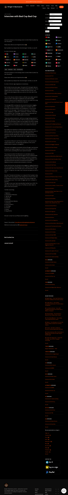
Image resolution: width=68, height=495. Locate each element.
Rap (46, 396)
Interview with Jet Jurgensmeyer (52, 354)
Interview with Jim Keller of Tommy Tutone (54, 185)
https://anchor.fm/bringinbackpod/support (25, 222)
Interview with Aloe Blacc (50, 198)
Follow (61, 7)
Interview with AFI (48, 173)
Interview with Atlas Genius (50, 262)
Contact (48, 5)
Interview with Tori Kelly (50, 121)
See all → (47, 268)
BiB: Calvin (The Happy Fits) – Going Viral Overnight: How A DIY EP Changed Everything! (53, 339)
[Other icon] (58, 493)
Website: (47, 21)
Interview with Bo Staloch (50, 365)
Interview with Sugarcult (50, 211)
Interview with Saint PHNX (50, 235)
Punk (46, 282)
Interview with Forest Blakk (50, 253)
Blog (56, 5)
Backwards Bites (48, 489)
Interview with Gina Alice (50, 424)
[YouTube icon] (56, 489)
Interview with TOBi (49, 412)
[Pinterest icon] (56, 493)
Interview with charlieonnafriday (52, 256)
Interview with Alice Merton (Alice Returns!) (54, 223)
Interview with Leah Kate (50, 240)
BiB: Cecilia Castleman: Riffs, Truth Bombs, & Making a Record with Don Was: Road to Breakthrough (54, 333)
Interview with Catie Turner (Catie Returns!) (54, 167)
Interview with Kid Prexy (50, 401)
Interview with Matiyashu (50, 248)
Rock (46, 259)
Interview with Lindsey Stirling (51, 179)
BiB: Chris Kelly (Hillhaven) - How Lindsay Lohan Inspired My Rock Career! (53, 318)
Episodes (32, 5)
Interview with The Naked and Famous (53, 124)
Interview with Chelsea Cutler (51, 170)
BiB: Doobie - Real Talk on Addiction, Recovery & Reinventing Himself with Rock (54, 328)
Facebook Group (23, 225)
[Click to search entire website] (57, 8)
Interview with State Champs (51, 147)
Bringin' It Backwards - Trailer (51, 348)
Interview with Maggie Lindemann (52, 144)
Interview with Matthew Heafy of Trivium (53, 176)
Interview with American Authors (52, 81)
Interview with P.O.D (49, 75)
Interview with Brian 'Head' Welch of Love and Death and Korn (53, 192)
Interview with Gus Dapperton (51, 220)
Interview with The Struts (50, 132)
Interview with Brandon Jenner (51, 78)
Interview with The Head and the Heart (53, 226)
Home (27, 5)
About (42, 5)
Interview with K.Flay (49, 90)
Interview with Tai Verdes (50, 232)
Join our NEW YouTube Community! (34, 1)
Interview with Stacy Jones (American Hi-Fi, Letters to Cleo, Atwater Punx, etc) (54, 202)
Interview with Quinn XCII (50, 182)
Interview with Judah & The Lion (52, 250)
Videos (38, 5)
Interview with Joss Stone (50, 141)
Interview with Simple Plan (50, 208)
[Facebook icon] (60, 489)
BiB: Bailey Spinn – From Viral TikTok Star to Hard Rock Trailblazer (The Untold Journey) (54, 299)
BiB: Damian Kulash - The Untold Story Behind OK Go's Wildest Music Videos (53, 314)
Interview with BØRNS (49, 273)
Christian (47, 351)
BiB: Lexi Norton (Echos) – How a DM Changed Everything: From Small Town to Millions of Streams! (53, 309)
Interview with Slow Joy (50, 276)
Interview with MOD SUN (50, 84)
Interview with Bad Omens (50, 73)
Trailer (47, 346)
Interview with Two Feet (50, 118)
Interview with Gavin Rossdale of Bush (53, 159)
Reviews (52, 8)
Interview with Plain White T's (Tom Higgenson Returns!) (52, 244)
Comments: (47, 24)
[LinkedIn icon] (58, 491)
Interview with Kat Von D (50, 109)
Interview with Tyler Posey (50, 165)
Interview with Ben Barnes (50, 229)
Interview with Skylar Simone (51, 421)
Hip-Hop (47, 407)
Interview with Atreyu (49, 217)
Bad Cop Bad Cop (9, 237)
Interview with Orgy (49, 112)
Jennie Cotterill (8, 243)
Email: (46, 28)
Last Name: (47, 17)
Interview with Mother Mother (51, 87)
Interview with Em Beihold (50, 162)
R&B (46, 418)
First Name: (47, 14)
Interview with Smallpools (50, 99)
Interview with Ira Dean (50, 265)
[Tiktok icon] (60, 491)
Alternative (48, 271)
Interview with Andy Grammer (51, 214)
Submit (47, 31)
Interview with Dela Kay (50, 284)
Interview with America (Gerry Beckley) (53, 93)
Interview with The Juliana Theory (52, 138)
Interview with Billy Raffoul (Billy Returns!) (53, 156)
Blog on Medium (48, 490)
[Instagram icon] (58, 489)
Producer (48, 450)
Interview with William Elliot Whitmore (53, 287)
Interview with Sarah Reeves (51, 356)
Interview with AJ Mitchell (50, 115)
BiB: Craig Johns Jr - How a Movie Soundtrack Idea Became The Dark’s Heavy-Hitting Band (54, 304)
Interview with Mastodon (50, 150)
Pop (46, 362)
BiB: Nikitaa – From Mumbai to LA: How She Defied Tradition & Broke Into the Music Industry (54, 323)
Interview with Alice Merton (51, 205)
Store (52, 5)
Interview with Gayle (49, 195)
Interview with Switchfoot (50, 129)
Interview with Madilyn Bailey (51, 237)
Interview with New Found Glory (51, 135)
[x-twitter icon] (56, 491)
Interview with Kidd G (49, 188)
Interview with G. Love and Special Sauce (53, 127)
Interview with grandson (50, 106)
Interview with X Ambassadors (51, 96)
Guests (44, 8)
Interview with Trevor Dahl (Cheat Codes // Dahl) (54, 103)
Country (48, 452)
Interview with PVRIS (49, 153)
